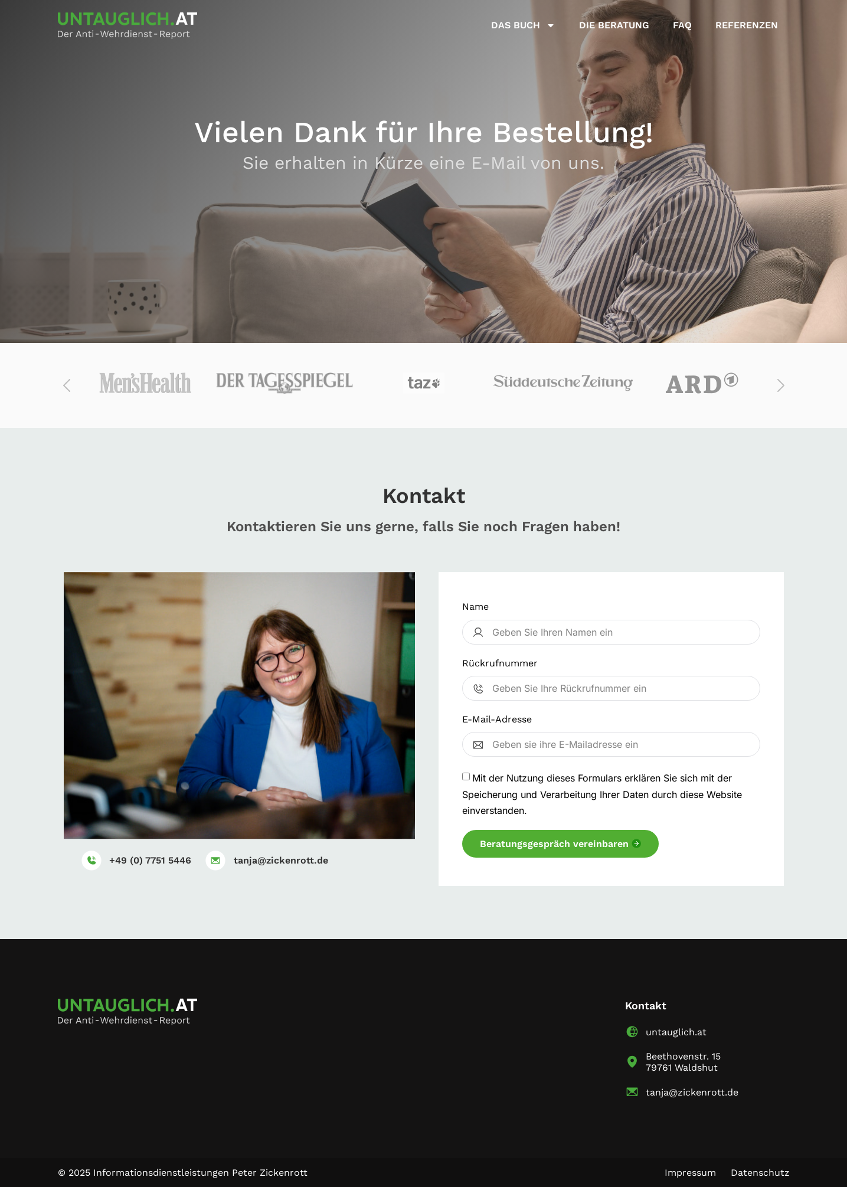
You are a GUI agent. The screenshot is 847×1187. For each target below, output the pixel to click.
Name (475, 606)
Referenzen (746, 25)
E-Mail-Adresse (497, 719)
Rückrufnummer (500, 663)
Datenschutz (760, 1172)
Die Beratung (614, 25)
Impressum (690, 1172)
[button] (67, 385)
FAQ (682, 25)
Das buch (523, 25)
